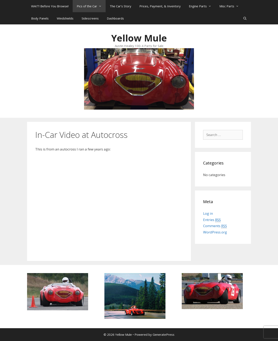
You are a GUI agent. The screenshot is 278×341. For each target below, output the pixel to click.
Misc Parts (231, 6)
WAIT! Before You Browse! (50, 6)
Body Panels (40, 18)
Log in (208, 213)
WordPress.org (215, 232)
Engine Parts (202, 6)
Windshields (65, 18)
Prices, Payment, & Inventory (160, 6)
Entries (212, 219)
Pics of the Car (91, 6)
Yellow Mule (139, 38)
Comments (215, 225)
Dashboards (115, 18)
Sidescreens (90, 18)
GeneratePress (163, 334)
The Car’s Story (120, 6)
